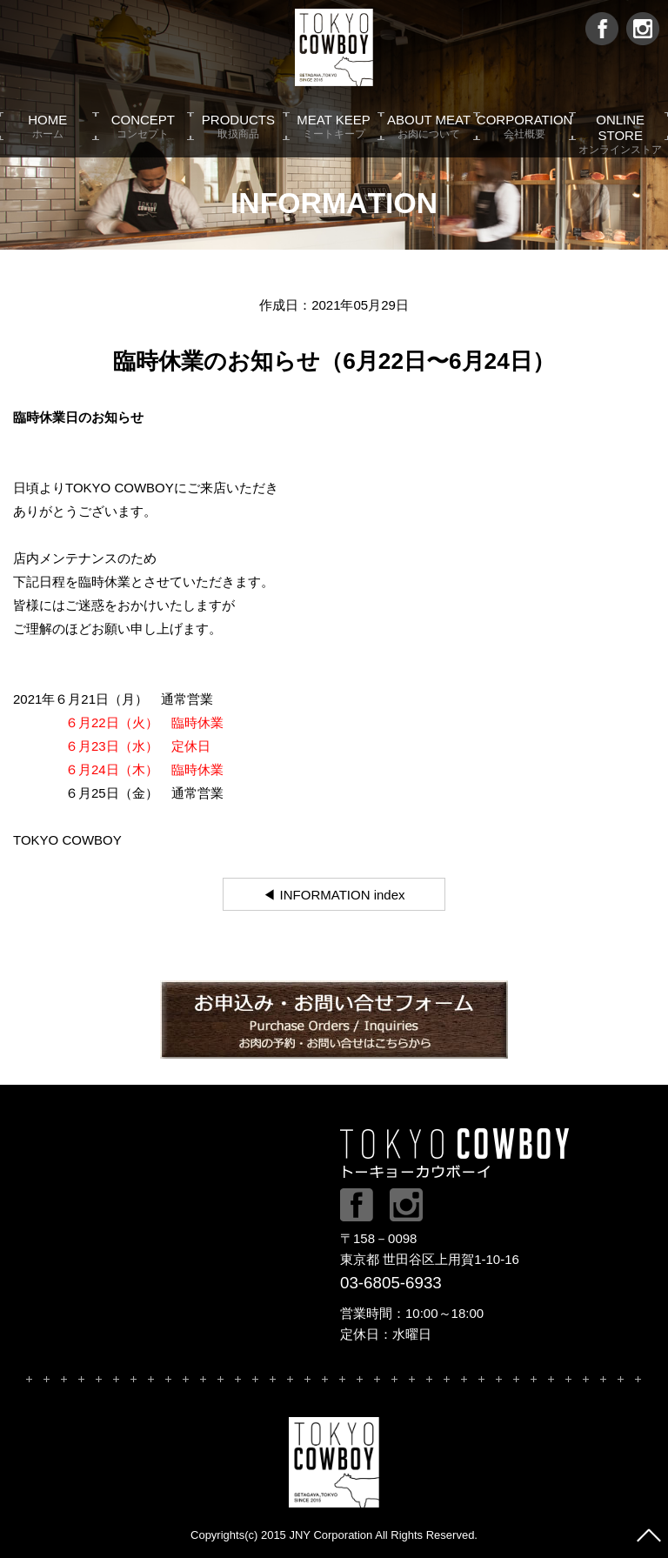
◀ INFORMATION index (333, 894)
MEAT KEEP (334, 126)
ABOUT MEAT (429, 126)
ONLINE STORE (620, 126)
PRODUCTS (238, 126)
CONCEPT (143, 126)
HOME (48, 126)
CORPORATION (525, 126)
